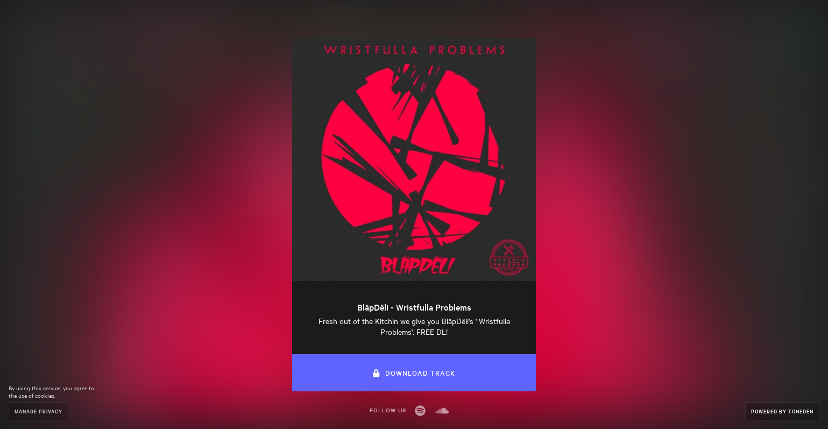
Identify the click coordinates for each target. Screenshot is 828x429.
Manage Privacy (38, 411)
